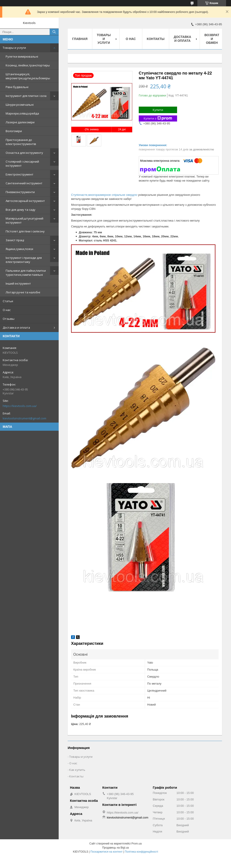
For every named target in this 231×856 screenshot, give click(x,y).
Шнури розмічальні (20, 105)
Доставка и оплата (16, 327)
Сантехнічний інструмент (24, 183)
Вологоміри (14, 131)
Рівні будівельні (17, 87)
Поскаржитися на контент (106, 851)
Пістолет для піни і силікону (25, 231)
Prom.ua (137, 843)
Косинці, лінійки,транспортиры (28, 65)
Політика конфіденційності (141, 851)
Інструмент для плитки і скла (26, 96)
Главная (80, 39)
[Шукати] (54, 31)
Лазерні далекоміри (20, 122)
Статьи (8, 301)
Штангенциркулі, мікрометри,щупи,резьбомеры (28, 76)
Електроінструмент (19, 174)
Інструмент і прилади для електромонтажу (24, 260)
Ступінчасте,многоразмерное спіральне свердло (104, 194)
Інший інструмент (18, 283)
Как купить (77, 770)
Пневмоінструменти (20, 192)
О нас (7, 310)
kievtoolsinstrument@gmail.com (24, 418)
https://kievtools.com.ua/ (20, 406)
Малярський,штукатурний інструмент (24, 220)
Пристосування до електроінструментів (21, 142)
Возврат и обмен (211, 38)
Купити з (158, 118)
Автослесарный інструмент (25, 201)
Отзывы (8, 319)
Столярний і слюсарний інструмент (22, 163)
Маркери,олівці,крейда (22, 113)
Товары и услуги (14, 48)
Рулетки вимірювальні (22, 56)
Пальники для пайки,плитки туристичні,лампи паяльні (26, 273)
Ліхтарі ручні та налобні (23, 292)
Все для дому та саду (20, 210)
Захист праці (15, 240)
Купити (158, 110)
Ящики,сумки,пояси (19, 249)
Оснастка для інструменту (24, 153)
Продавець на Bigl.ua (115, 847)
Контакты (155, 39)
